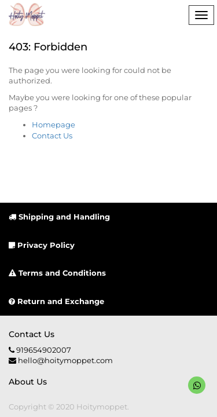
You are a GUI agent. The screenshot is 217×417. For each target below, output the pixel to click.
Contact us (31, 334)
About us (28, 381)
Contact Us (52, 135)
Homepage (53, 124)
